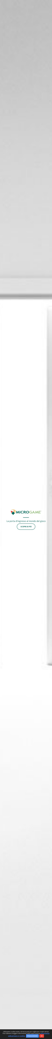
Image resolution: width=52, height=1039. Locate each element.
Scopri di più (26, 526)
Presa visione (32, 1036)
